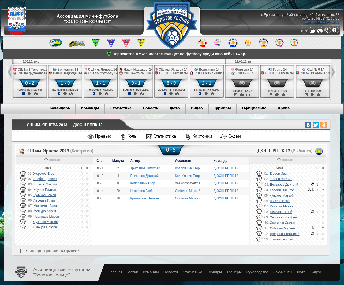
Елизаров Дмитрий (144, 176)
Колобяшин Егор (187, 168)
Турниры (222, 109)
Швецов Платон (45, 227)
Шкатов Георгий (281, 239)
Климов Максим (45, 184)
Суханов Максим (45, 222)
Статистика (121, 109)
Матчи (132, 272)
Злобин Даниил (45, 179)
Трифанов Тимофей (145, 168)
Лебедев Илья (44, 200)
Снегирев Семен (282, 223)
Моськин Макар (281, 206)
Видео (197, 109)
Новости (151, 109)
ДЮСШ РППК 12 (226, 168)
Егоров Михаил (281, 179)
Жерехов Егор (43, 174)
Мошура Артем (44, 211)
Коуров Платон (44, 190)
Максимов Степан (46, 206)
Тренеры (234, 272)
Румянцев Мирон (46, 216)
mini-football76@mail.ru (322, 22)
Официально (254, 109)
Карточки (202, 136)
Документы (282, 272)
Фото (175, 109)
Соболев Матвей (187, 191)
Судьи (234, 136)
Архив (284, 109)
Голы (132, 136)
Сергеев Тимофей (283, 217)
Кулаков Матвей (282, 196)
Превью (103, 136)
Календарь (60, 109)
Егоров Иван (279, 174)
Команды (90, 109)
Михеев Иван (280, 201)
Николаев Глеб (141, 191)
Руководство (257, 272)
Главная (115, 272)
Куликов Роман (44, 195)
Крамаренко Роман (144, 198)
